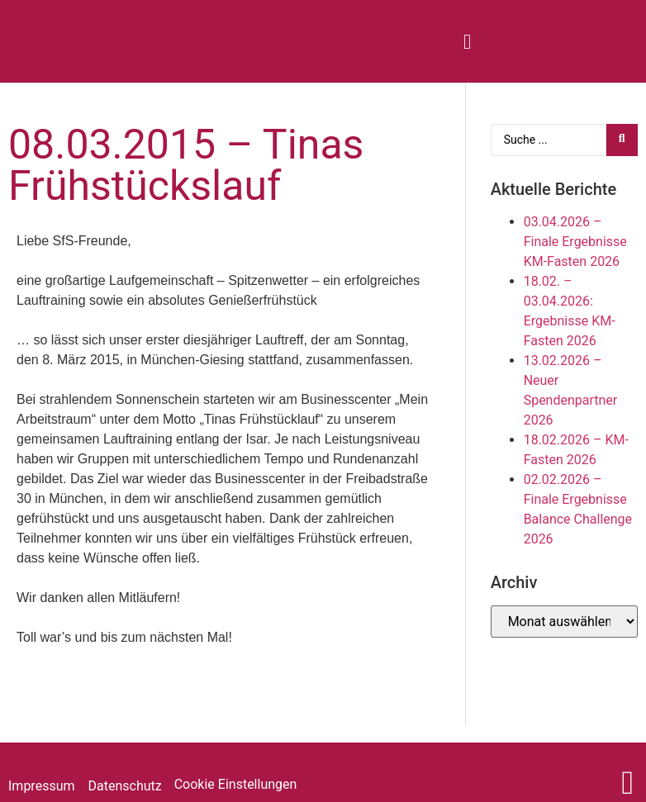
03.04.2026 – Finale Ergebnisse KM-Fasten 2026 (575, 241)
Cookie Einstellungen (235, 784)
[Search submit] (622, 140)
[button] (467, 41)
